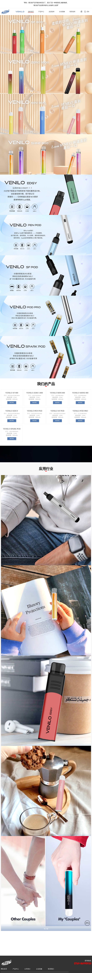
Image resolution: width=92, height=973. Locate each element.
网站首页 (4, 969)
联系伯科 (72, 11)
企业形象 (62, 11)
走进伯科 (51, 11)
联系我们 (51, 969)
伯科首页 (31, 11)
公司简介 (27, 969)
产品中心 (41, 11)
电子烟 (46, 929)
